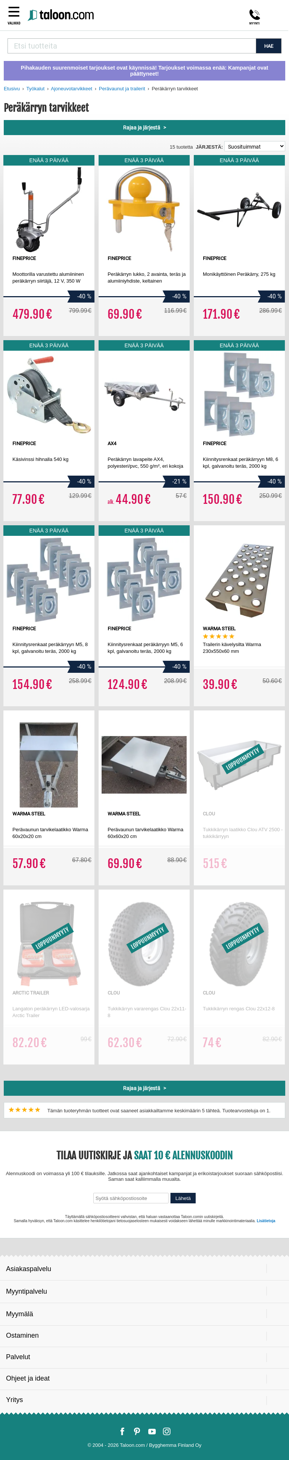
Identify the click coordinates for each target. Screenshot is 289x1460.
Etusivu (12, 88)
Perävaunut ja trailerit (122, 88)
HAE (268, 46)
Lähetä (183, 1198)
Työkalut (35, 88)
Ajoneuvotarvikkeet (71, 88)
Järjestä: (209, 147)
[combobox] (132, 45)
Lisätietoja (266, 1221)
